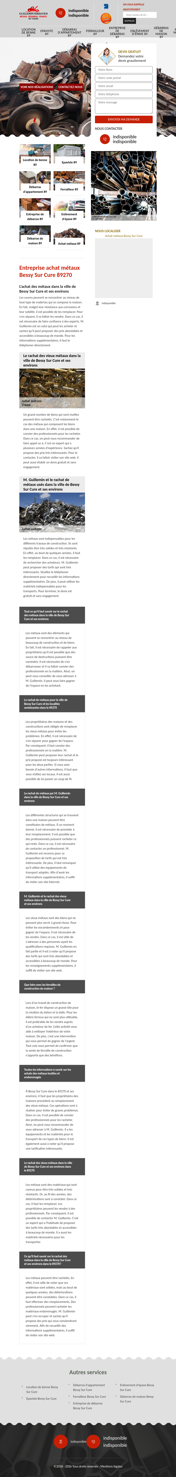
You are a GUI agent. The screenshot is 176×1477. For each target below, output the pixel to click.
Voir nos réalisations (37, 87)
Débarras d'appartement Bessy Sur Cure (89, 1387)
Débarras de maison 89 (161, 32)
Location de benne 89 (29, 32)
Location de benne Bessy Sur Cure (42, 1389)
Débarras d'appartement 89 (69, 32)
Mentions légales (111, 1466)
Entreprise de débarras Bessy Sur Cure (87, 1405)
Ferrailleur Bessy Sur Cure (89, 1396)
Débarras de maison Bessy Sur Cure (137, 1399)
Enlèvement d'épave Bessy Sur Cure (137, 1387)
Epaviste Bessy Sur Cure (41, 1398)
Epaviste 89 (46, 32)
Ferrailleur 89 (95, 32)
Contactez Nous (71, 87)
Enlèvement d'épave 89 (139, 32)
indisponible (78, 10)
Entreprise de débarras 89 (117, 32)
